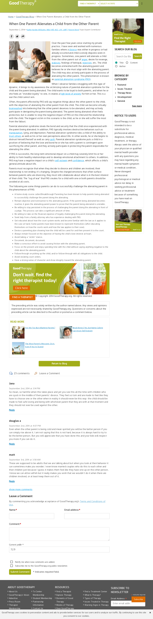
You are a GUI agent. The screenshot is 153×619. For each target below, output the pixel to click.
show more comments (20, 489)
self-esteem (61, 160)
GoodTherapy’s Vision (19, 595)
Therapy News (124, 93)
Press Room (14, 601)
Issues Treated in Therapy (97, 601)
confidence (78, 160)
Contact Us (38, 608)
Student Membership (42, 598)
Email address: (72, 509)
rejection (87, 62)
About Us (13, 591)
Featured (121, 84)
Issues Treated (124, 89)
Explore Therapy (64, 595)
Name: (13, 509)
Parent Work (73, 30)
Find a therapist (22, 297)
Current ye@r (16, 544)
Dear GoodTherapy (65, 608)
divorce (73, 49)
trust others (15, 136)
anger (84, 59)
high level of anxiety (70, 93)
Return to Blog (59, 363)
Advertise (13, 598)
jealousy (56, 62)
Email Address (119, 598)
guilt (52, 139)
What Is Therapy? (93, 595)
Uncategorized (124, 97)
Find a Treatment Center (96, 591)
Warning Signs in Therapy (97, 605)
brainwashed (15, 108)
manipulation (16, 132)
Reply (12, 410)
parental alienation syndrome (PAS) (73, 79)
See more (137, 106)
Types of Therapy (93, 598)
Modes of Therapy (64, 605)
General (121, 101)
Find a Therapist (63, 591)
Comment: (15, 524)
